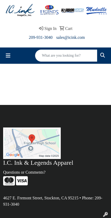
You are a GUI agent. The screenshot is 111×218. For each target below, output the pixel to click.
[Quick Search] (66, 56)
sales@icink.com (70, 37)
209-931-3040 (41, 37)
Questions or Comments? (24, 172)
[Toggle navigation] (8, 55)
